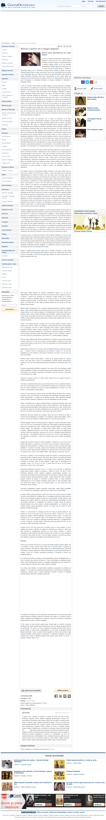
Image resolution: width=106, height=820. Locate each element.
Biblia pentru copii (7, 267)
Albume (81, 213)
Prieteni (76, 213)
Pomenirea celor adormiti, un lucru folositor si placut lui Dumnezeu (33, 772)
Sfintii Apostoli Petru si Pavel (85, 815)
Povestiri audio (6, 280)
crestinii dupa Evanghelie (63, 488)
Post (55, 817)
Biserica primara (37, 457)
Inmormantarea (62, 817)
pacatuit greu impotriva (35, 196)
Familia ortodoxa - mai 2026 (42, 796)
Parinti (4, 129)
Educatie (5, 133)
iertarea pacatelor (57, 74)
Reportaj (5, 246)
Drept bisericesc (7, 150)
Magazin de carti (7, 70)
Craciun (4, 82)
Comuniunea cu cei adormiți (71, 796)
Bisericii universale (26, 632)
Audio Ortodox (7, 230)
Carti (45, 817)
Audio (23, 817)
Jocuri (4, 277)
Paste (3, 85)
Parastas (40, 817)
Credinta (5, 226)
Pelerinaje (5, 125)
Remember (5, 238)
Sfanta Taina (66, 58)
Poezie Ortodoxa (7, 205)
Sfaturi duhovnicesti (8, 66)
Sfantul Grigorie (33, 293)
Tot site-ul (84, 6)
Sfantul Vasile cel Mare (27, 308)
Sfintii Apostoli (56, 548)
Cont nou (90, 1)
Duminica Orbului (26, 764)
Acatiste (4, 50)
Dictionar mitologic (7, 193)
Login (83, 1)
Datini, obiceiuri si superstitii (7, 96)
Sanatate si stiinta (8, 167)
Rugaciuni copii (6, 287)
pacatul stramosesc (39, 223)
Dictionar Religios (7, 201)
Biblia (4, 174)
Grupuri (95, 213)
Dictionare (5, 189)
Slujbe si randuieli (7, 63)
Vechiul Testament (7, 178)
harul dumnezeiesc (26, 153)
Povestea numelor (8, 242)
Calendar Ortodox (8, 74)
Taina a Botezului (35, 252)
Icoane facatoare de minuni (8, 251)
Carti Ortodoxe (7, 185)
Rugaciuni (5, 53)
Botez (13, 43)
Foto (27, 817)
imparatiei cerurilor (26, 82)
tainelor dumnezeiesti (64, 360)
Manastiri (50, 817)
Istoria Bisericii (6, 143)
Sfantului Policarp (53, 349)
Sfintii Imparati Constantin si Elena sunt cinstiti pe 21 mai (33, 783)
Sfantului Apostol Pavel (27, 72)
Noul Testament (6, 181)
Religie (4, 234)
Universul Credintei (8, 46)
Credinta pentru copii (9, 264)
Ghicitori (4, 274)
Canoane (5, 256)
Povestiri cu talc (7, 209)
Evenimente (88, 213)
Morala (4, 140)
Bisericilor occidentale (59, 500)
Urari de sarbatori (7, 260)
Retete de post (6, 105)
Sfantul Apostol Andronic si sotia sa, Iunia (81, 760)
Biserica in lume (7, 118)
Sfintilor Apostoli (55, 66)
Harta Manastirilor (7, 121)
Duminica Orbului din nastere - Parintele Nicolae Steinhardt (31, 760)
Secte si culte (6, 156)
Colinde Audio (6, 92)
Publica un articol (62, 690)
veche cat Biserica (31, 388)
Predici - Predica (7, 56)
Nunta (31, 817)
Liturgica (4, 146)
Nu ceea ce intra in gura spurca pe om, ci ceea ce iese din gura (85, 783)
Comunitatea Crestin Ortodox (84, 211)
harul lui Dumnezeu (49, 105)
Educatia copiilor (7, 270)
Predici (24, 815)
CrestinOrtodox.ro (5, 43)
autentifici (52, 749)
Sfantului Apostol (41, 636)
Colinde (4, 88)
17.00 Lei (38, 805)
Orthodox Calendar (85, 817)
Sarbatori (5, 78)
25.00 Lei (68, 805)
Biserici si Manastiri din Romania (9, 114)
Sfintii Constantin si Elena (28, 787)
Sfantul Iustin (34, 339)
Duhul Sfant (26, 142)
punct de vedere (49, 545)
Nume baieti (75, 817)
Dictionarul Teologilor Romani (8, 197)
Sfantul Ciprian (47, 86)
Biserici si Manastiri (8, 109)
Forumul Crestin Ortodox (83, 231)
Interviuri (5, 214)
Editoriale (5, 218)
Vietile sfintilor (6, 101)
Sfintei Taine (29, 239)
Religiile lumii (6, 163)
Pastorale (5, 60)
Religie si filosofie (7, 170)
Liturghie (5, 222)
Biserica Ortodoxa (7, 160)
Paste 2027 (5, 815)
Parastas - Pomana (26, 776)
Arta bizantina (6, 136)
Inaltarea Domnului (73, 771)
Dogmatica (5, 153)
